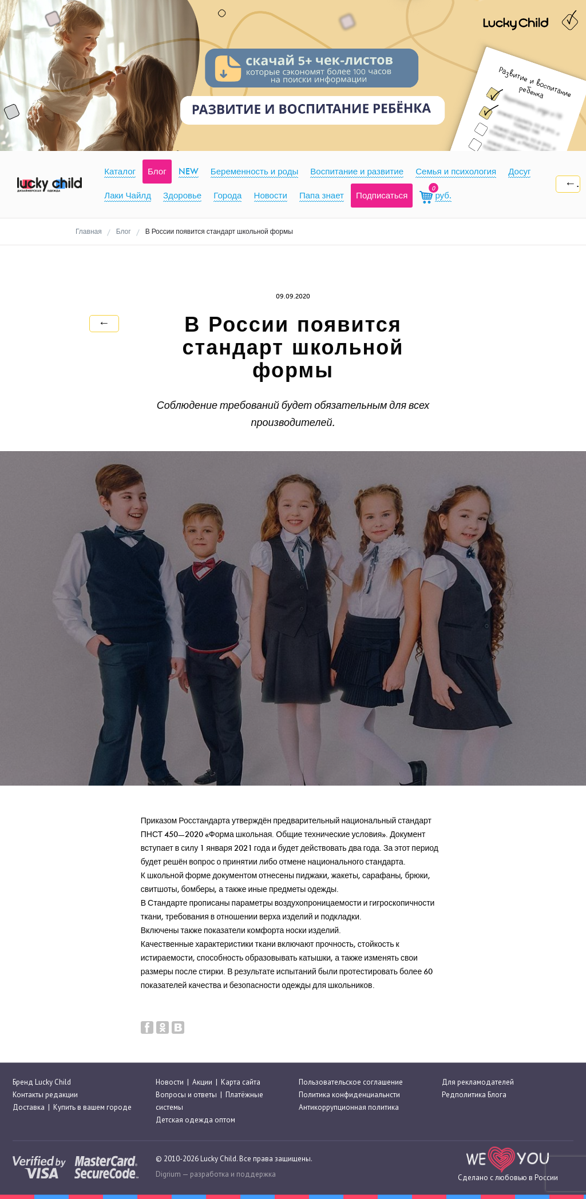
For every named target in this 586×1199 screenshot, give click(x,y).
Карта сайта (240, 1082)
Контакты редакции (45, 1095)
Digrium (168, 1174)
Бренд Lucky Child (42, 1082)
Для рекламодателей (478, 1082)
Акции (202, 1082)
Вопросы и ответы (186, 1095)
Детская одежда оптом (195, 1120)
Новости (170, 1082)
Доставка (29, 1107)
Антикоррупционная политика (349, 1107)
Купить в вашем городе (92, 1107)
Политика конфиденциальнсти (349, 1095)
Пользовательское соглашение (351, 1082)
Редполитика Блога (474, 1095)
